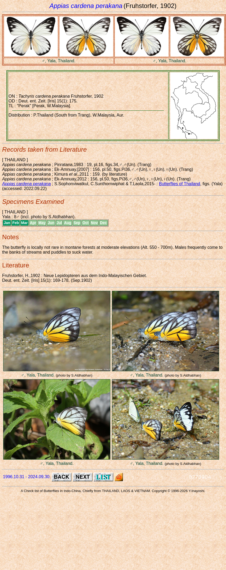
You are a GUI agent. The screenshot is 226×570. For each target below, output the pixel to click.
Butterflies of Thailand (179, 183)
